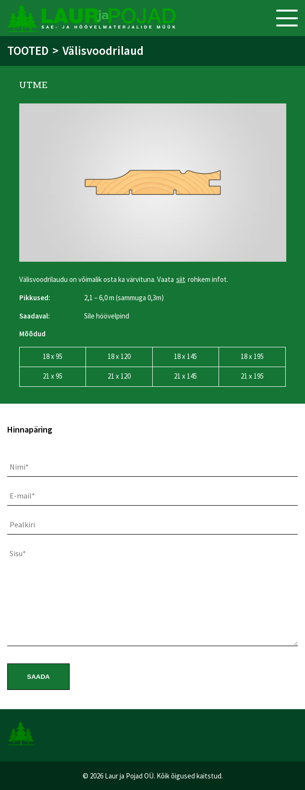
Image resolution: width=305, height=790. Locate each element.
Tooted (28, 50)
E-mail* (22, 495)
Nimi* (19, 466)
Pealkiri (22, 524)
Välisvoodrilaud (103, 50)
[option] (152, 182)
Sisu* (18, 553)
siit (180, 279)
